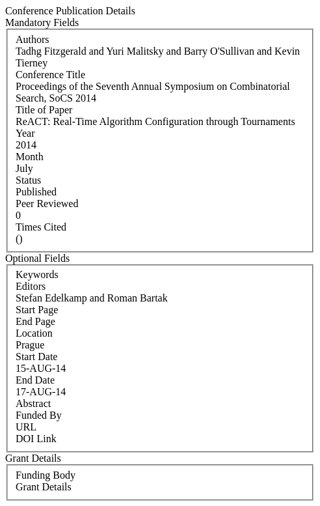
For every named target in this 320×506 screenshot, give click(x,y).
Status (28, 180)
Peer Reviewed (47, 203)
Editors (31, 286)
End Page (35, 321)
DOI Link (36, 438)
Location (34, 333)
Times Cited (41, 226)
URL (26, 426)
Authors (32, 39)
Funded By (39, 415)
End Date (35, 380)
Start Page (37, 309)
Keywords (37, 274)
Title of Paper (44, 109)
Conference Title (50, 74)
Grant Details (44, 486)
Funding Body (45, 475)
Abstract (33, 403)
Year (25, 133)
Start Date (36, 356)
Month (30, 156)
